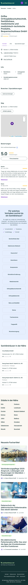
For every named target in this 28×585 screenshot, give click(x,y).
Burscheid (17, 429)
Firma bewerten (14, 158)
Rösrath (3, 429)
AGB (18, 576)
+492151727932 (8, 53)
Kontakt (7, 574)
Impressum (22, 576)
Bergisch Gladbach (19, 411)
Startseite (3, 8)
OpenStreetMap (18, 136)
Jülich (2, 418)
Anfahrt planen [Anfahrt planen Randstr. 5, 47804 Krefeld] (7, 111)
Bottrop (3, 415)
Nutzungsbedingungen (9, 576)
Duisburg (16, 404)
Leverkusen (17, 407)
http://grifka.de (8, 59)
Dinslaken (17, 422)
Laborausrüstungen (8, 93)
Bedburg (16, 418)
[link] (14, 354)
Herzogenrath (18, 425)
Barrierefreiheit (20, 574)
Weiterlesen (4, 179)
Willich (3, 422)
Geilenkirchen (5, 425)
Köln (2, 404)
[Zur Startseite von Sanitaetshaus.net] (7, 3)
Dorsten (3, 411)
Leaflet (11, 136)
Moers (16, 415)
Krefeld (9, 8)
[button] (22, 3)
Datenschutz (13, 574)
